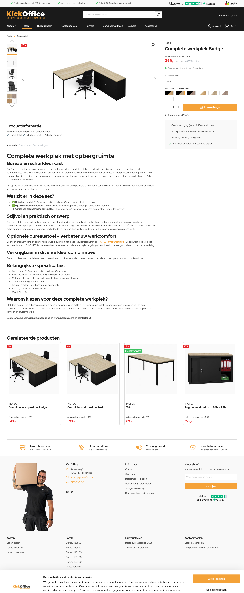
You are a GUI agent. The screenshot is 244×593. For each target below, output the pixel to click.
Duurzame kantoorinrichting (139, 493)
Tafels (69, 538)
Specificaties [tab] (25, 145)
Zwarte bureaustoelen (136, 547)
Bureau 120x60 (73, 542)
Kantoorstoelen (194, 538)
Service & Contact (228, 15)
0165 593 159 (77, 482)
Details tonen (178, 586)
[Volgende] (155, 79)
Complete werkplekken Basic (85, 407)
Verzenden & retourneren (138, 483)
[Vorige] (23, 79)
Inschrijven (211, 486)
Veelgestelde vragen (135, 488)
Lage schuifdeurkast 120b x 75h (205, 407)
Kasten (11, 538)
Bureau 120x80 (73, 547)
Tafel (129, 407)
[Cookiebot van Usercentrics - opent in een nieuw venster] (21, 586)
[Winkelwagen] (230, 26)
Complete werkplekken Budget (28, 407)
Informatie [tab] (12, 145)
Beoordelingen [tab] (40, 145)
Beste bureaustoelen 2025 (138, 542)
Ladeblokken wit (15, 547)
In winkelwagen (210, 107)
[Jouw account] (214, 26)
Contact (129, 469)
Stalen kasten (13, 542)
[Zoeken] (158, 14)
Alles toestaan (216, 558)
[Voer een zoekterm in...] (119, 14)
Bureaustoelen (133, 538)
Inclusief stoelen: (172, 75)
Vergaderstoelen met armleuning (201, 547)
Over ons (130, 474)
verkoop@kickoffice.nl (82, 477)
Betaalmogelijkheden (136, 478)
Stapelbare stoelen (194, 542)
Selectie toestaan (216, 568)
